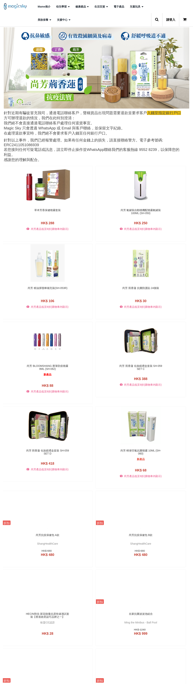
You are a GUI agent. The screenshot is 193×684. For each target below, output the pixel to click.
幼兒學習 (63, 6)
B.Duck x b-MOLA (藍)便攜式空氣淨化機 (24, 635)
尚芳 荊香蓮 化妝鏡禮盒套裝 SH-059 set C (73, 293)
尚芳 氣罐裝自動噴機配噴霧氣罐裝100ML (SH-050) (73, 212)
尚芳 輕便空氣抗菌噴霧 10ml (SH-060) (168, 293)
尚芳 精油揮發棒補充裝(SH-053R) (120, 212)
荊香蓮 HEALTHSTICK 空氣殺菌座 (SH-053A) (120, 459)
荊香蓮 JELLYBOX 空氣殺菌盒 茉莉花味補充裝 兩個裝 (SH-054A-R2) (25, 547)
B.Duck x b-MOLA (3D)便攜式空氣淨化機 (168, 547)
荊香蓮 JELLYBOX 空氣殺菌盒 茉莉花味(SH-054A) (168, 459)
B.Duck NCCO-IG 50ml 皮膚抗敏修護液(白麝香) (120, 547)
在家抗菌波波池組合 (168, 379)
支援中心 (63, 19)
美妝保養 (44, 19)
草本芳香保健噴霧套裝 (25, 210)
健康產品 (82, 6)
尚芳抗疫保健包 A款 (24, 379)
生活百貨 (101, 6)
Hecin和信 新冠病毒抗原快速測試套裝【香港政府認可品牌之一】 (120, 381)
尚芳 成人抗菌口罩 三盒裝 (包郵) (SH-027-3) (73, 459)
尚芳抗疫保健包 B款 (72, 379)
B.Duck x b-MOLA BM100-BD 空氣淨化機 (120, 635)
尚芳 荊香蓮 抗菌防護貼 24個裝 (168, 212)
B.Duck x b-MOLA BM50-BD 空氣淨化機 (168, 635)
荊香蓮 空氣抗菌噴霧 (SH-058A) (72, 547)
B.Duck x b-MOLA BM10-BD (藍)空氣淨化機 (72, 635)
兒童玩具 (136, 6)
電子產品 (119, 6)
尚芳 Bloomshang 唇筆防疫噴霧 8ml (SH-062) (24, 293)
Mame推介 (44, 6)
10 (124, 674)
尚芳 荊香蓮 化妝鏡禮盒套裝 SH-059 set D (120, 293)
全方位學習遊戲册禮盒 (25, 457)
